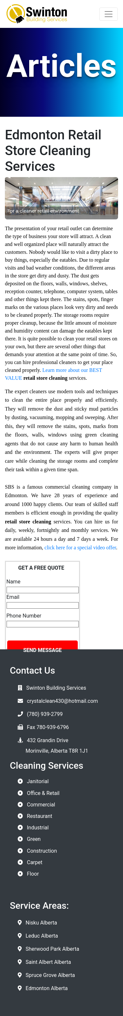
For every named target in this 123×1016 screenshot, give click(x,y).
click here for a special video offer (80, 547)
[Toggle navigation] (108, 14)
